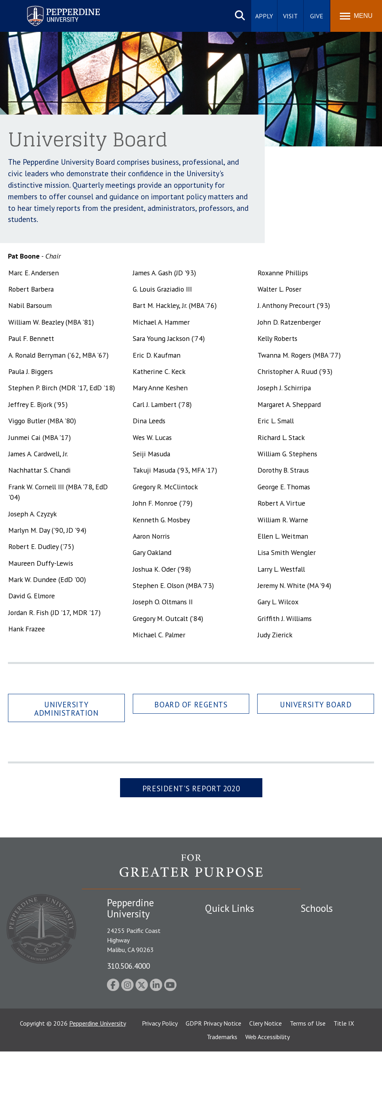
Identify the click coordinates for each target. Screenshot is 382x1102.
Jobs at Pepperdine (230, 973)
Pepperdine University (97, 1074)
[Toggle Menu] (356, 16)
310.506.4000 (128, 966)
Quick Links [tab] (229, 908)
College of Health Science (325, 1038)
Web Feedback (224, 1028)
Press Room (221, 1014)
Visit (290, 16)
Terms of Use (308, 1074)
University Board (315, 704)
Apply (264, 16)
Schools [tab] (317, 908)
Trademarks (222, 1087)
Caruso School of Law (330, 937)
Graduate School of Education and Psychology (327, 989)
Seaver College (320, 923)
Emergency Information (236, 951)
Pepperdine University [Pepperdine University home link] (54, 7)
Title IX (344, 1074)
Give (316, 16)
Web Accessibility (267, 1087)
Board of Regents (190, 704)
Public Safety (222, 923)
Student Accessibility (232, 937)
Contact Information (233, 987)
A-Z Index (218, 1001)
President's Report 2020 (191, 788)
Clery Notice (265, 1074)
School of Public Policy (331, 1012)
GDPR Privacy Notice (213, 1074)
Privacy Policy (160, 1074)
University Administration (66, 708)
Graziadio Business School (325, 963)
